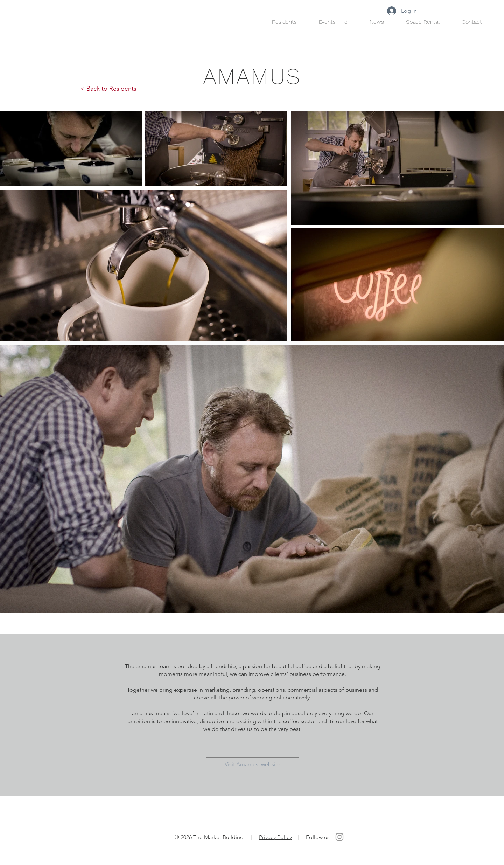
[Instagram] (339, 837)
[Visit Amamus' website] (252, 764)
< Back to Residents (108, 88)
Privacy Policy (275, 837)
